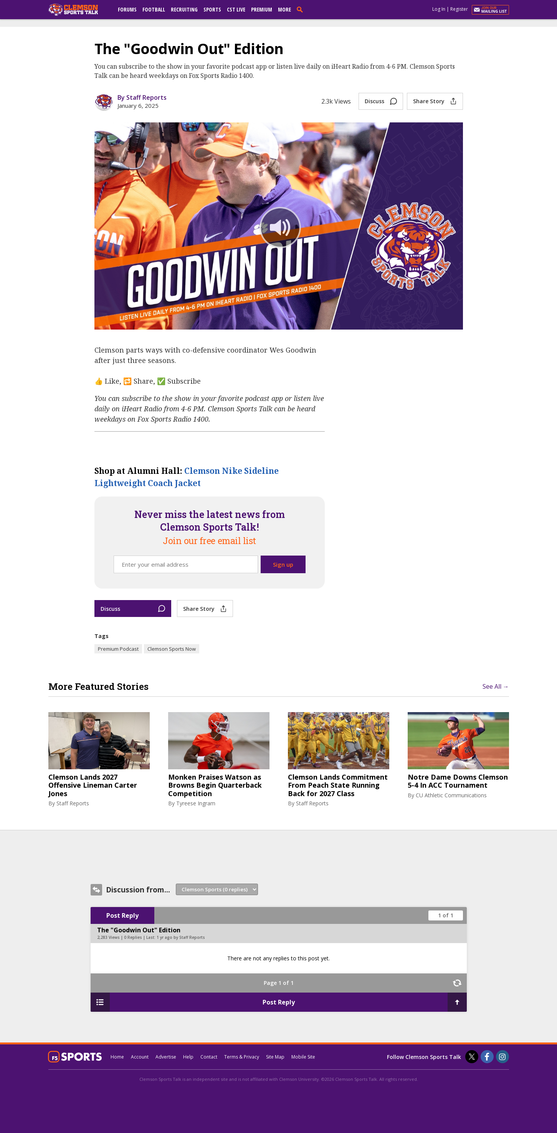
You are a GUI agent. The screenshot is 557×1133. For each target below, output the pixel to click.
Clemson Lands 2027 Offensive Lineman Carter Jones (92, 785)
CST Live (236, 9)
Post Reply (122, 915)
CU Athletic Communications (451, 795)
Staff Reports (72, 803)
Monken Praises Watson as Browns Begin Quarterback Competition (215, 785)
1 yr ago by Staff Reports (181, 937)
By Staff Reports (142, 97)
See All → (496, 686)
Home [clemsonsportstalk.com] (117, 1057)
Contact (208, 1057)
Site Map (275, 1057)
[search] (301, 9)
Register (459, 9)
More (284, 9)
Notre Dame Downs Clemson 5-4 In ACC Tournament (458, 781)
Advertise (165, 1057)
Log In (438, 9)
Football (153, 9)
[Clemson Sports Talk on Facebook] (487, 1056)
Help (188, 1057)
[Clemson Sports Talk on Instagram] (502, 1056)
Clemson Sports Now (171, 648)
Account (140, 1057)
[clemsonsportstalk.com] (78, 9)
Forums (127, 9)
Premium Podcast (118, 648)
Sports (212, 9)
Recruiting (184, 9)
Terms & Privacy (241, 1057)
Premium (261, 9)
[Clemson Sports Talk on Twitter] (471, 1056)
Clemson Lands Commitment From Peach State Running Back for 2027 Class (338, 785)
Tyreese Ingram (195, 803)
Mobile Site (303, 1057)
